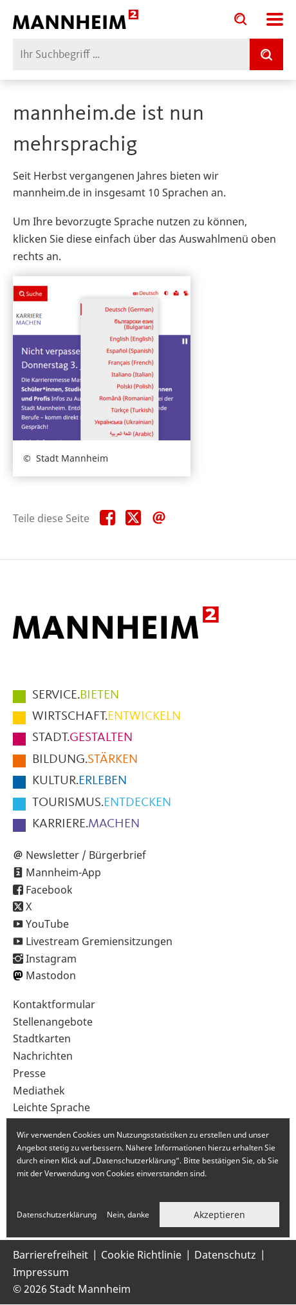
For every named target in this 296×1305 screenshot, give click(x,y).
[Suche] (266, 54)
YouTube (47, 924)
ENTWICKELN (106, 716)
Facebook (49, 890)
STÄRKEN (85, 759)
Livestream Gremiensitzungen (99, 941)
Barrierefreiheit (50, 1255)
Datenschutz (225, 1255)
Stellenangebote (53, 1022)
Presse (29, 1073)
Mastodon (51, 975)
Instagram (51, 959)
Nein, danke (128, 1214)
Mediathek (39, 1091)
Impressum (41, 1272)
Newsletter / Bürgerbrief (86, 855)
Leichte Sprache (51, 1107)
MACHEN (86, 824)
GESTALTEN (82, 737)
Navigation (274, 19)
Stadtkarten (42, 1038)
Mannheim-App (63, 872)
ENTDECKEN (101, 802)
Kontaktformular (54, 1004)
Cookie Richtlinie (141, 1255)
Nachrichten (43, 1056)
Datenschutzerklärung (57, 1214)
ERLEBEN (79, 781)
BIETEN (75, 695)
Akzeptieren (219, 1214)
